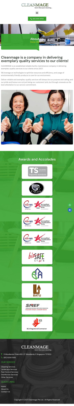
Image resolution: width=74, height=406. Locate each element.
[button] (37, 12)
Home (32, 42)
